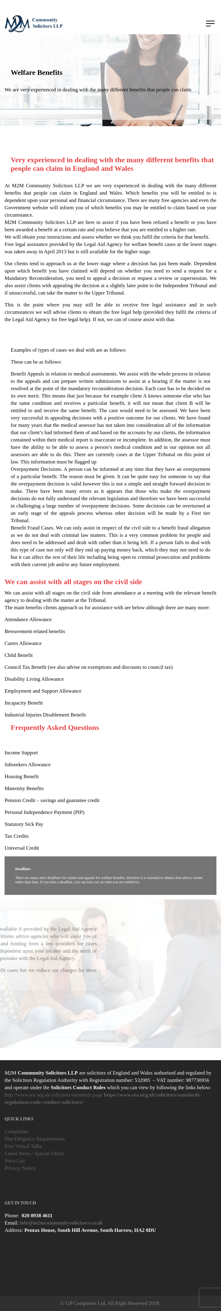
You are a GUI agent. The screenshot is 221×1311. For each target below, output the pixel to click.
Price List (15, 1161)
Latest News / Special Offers (34, 1153)
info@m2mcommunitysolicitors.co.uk (61, 1223)
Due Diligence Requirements (35, 1139)
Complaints (16, 1131)
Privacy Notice (20, 1168)
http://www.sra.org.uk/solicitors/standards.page (54, 1095)
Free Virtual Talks (23, 1146)
